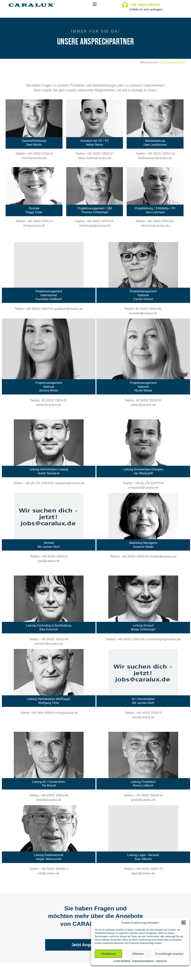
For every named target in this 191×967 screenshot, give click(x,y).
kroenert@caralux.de (143, 313)
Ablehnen (138, 953)
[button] (183, 922)
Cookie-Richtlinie (121, 961)
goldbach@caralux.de (68, 308)
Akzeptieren (108, 953)
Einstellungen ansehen (169, 953)
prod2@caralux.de (143, 799)
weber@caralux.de (143, 404)
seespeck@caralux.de (69, 483)
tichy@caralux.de (66, 713)
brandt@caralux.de (48, 799)
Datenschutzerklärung (143, 961)
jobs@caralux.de (48, 560)
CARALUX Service (149, 62)
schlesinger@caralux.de (94, 225)
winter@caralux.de (48, 404)
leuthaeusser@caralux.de (155, 158)
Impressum (161, 961)
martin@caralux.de (34, 158)
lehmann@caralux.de (155, 225)
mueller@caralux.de (163, 556)
